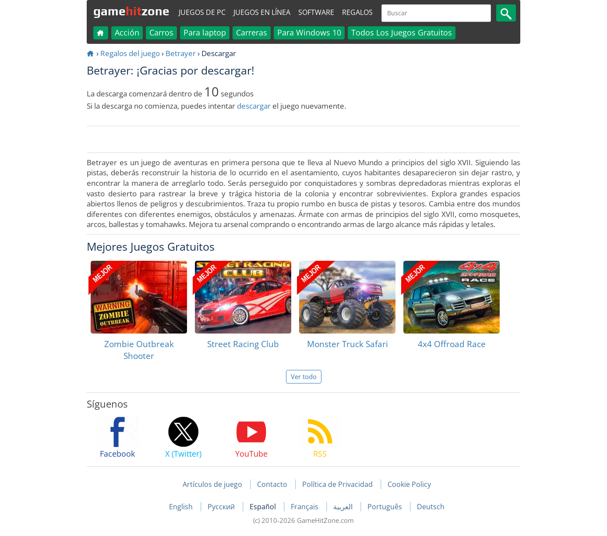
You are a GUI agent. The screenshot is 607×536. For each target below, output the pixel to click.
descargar (254, 106)
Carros (161, 32)
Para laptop (205, 32)
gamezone (131, 11)
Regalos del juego (130, 53)
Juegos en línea (261, 12)
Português (385, 506)
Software (316, 12)
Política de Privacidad (337, 484)
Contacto (272, 484)
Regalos (357, 12)
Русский (222, 506)
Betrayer (181, 53)
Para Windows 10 (309, 32)
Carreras (251, 32)
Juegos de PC (202, 12)
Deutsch (431, 506)
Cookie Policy (409, 484)
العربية (343, 506)
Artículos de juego (212, 484)
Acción (127, 32)
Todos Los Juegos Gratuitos (401, 32)
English (181, 506)
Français (305, 506)
